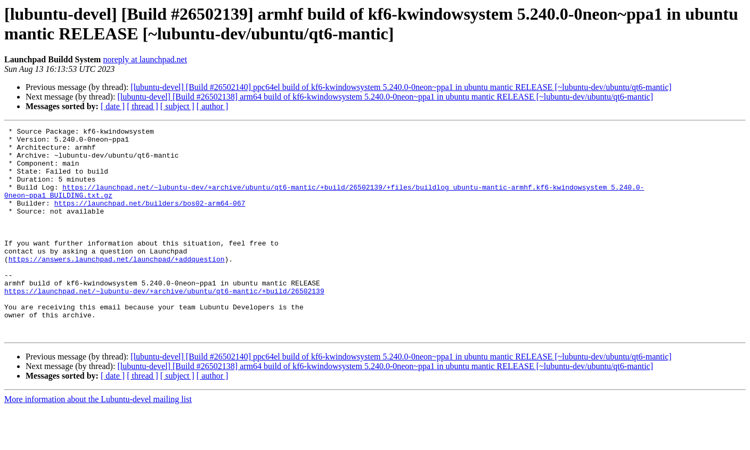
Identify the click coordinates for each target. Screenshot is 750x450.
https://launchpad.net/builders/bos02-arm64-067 (150, 219)
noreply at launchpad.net (145, 59)
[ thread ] (142, 106)
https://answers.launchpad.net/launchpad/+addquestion (117, 286)
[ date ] (113, 106)
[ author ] (213, 106)
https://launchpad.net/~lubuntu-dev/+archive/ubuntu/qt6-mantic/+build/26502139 (164, 324)
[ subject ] (177, 106)
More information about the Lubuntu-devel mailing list (98, 440)
